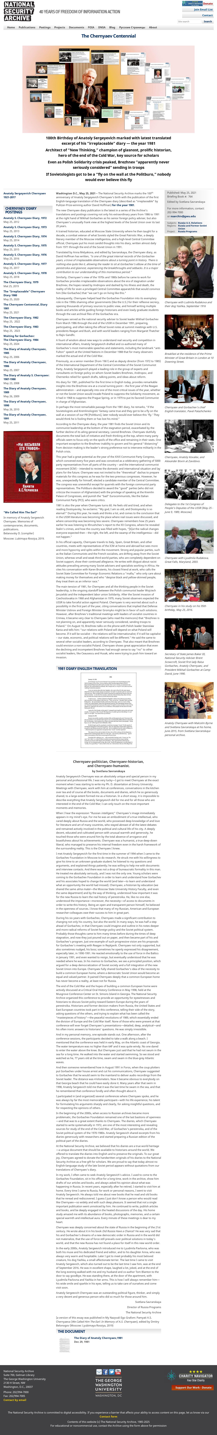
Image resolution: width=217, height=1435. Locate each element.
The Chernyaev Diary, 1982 (21, 317)
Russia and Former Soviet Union (192, 227)
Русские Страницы (132, 27)
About (153, 27)
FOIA (91, 27)
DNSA (101, 27)
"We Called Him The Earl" (20, 512)
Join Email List (203, 9)
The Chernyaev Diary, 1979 (21, 282)
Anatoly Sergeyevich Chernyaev (25, 193)
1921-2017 (10, 197)
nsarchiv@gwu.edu (183, 216)
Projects (59, 27)
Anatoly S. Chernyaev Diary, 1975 (25, 245)
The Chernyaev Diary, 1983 (21, 326)
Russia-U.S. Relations (190, 222)
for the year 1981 (123, 205)
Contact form (108, 1416)
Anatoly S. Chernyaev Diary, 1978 (25, 273)
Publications (27, 27)
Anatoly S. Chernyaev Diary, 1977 (25, 263)
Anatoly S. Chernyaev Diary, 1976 (25, 254)
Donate (208, 3)
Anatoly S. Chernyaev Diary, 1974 (25, 236)
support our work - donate (193, 1387)
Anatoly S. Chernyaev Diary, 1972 (25, 218)
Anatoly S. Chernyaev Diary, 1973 (25, 227)
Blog (112, 27)
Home (11, 27)
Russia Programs (187, 231)
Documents (76, 27)
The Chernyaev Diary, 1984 (21, 339)
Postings (44, 27)
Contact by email (15, 1400)
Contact (207, 15)
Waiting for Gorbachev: (19, 336)
